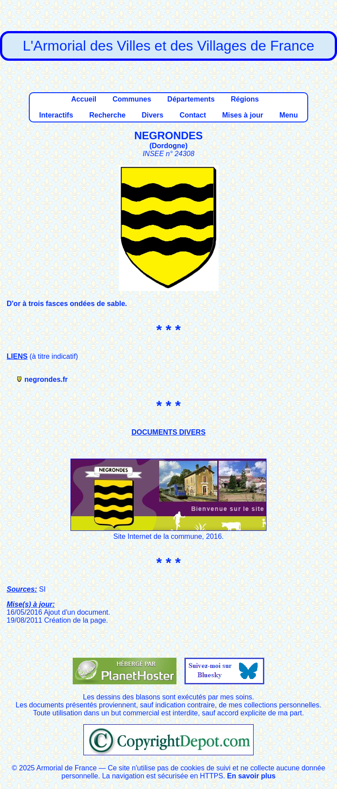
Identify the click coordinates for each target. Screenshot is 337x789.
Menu (288, 115)
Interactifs (56, 115)
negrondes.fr (46, 379)
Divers (153, 115)
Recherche (107, 115)
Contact (193, 115)
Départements (191, 99)
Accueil (83, 99)
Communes (132, 99)
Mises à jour (242, 115)
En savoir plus (251, 776)
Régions (245, 99)
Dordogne (168, 145)
